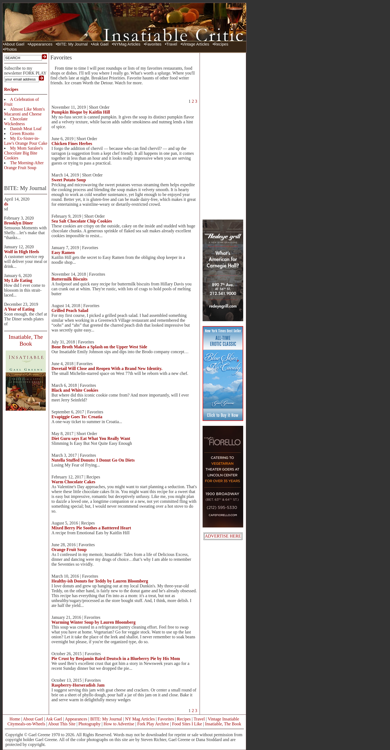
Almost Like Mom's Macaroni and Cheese (24, 111)
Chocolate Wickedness (16, 121)
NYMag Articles (126, 44)
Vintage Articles (195, 44)
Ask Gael (100, 44)
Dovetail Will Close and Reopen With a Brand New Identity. (106, 368)
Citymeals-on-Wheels (26, 724)
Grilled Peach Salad (69, 310)
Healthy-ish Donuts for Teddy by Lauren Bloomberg (99, 581)
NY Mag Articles (140, 719)
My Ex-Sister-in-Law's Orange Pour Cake (25, 141)
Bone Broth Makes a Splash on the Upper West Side (99, 347)
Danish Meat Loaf (25, 128)
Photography (90, 724)
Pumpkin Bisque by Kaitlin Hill (80, 112)
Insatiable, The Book (223, 724)
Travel (171, 44)
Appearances (40, 44)
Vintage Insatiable (223, 719)
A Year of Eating (19, 309)
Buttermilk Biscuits (69, 279)
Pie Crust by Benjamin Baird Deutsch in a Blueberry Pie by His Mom (115, 658)
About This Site (61, 724)
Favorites (153, 44)
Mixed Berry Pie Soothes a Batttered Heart (91, 528)
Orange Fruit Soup (69, 549)
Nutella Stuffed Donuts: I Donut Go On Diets (93, 460)
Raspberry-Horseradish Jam (78, 685)
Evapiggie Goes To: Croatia (76, 416)
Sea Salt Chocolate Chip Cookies (81, 221)
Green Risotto (22, 133)
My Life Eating (18, 280)
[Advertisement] (223, 135)
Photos (10, 49)
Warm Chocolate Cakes (73, 481)
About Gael (14, 44)
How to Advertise (119, 724)
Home (14, 719)
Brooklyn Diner (18, 223)
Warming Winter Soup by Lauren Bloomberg (93, 622)
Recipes (221, 44)
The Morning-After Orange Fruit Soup (24, 165)
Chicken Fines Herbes (71, 143)
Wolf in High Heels (21, 251)
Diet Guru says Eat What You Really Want (90, 438)
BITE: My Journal (72, 44)
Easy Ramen (63, 252)
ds (6, 204)
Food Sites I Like (187, 724)
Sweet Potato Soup (68, 180)
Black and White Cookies (74, 390)
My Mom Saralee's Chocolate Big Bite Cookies (23, 153)
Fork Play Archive (153, 724)
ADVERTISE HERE (223, 536)
